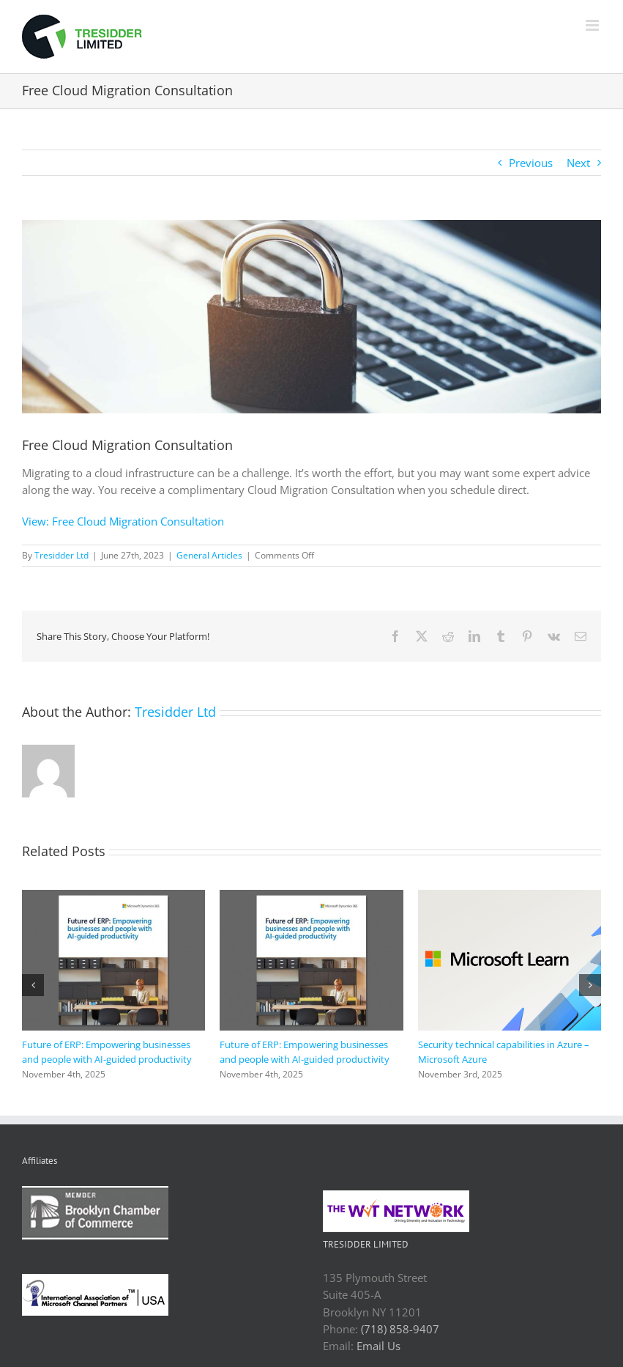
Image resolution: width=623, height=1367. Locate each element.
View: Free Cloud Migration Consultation (123, 521)
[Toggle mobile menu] (593, 25)
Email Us (378, 1345)
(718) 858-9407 (400, 1329)
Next (578, 162)
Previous (531, 162)
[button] (33, 985)
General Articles (209, 555)
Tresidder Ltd (61, 555)
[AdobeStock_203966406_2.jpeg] (311, 316)
